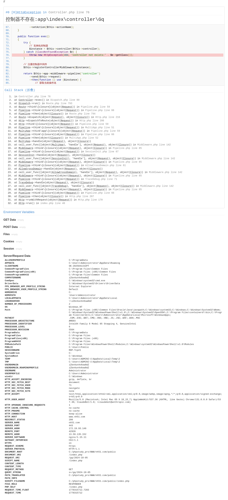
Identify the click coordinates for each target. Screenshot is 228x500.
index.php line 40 (52, 203)
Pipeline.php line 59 (95, 107)
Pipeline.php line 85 (127, 148)
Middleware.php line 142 (154, 144)
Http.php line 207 (81, 196)
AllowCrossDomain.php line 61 (105, 165)
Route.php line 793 (59, 103)
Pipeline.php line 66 (99, 110)
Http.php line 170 (90, 199)
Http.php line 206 (91, 120)
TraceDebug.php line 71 (101, 179)
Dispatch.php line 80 (64, 100)
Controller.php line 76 (68, 12)
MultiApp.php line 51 (99, 127)
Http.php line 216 (107, 117)
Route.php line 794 (82, 113)
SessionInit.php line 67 (102, 151)
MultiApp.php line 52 (83, 137)
